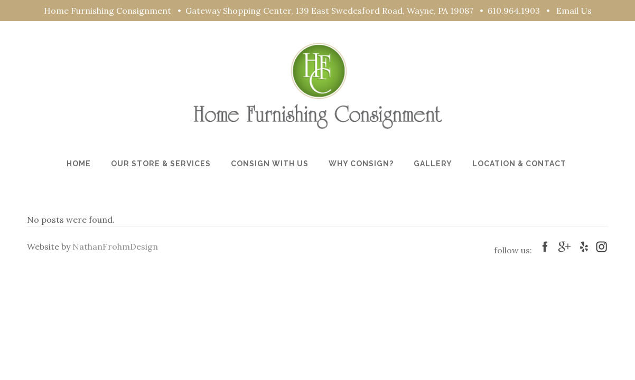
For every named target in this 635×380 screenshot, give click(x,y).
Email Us (574, 10)
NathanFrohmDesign (115, 246)
